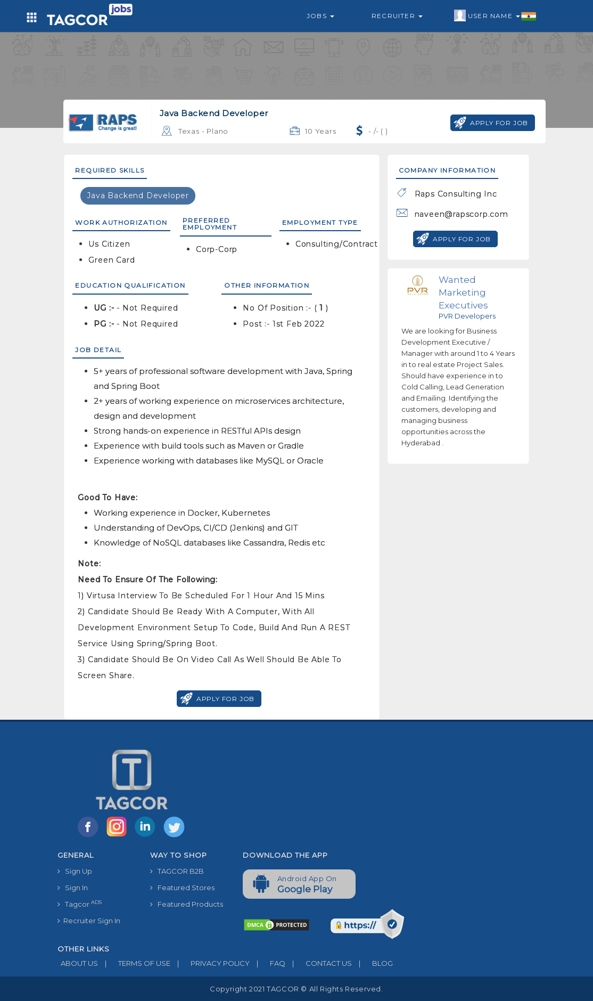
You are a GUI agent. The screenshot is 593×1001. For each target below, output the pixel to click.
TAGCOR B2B (177, 871)
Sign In (72, 887)
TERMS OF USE (134, 963)
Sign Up (74, 871)
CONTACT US (318, 963)
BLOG (372, 963)
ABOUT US (77, 963)
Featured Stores (182, 887)
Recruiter (397, 16)
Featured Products (186, 904)
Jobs (320, 16)
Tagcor (79, 903)
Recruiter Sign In (88, 920)
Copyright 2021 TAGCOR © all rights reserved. (296, 988)
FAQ (267, 963)
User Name (495, 16)
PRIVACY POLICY (210, 963)
